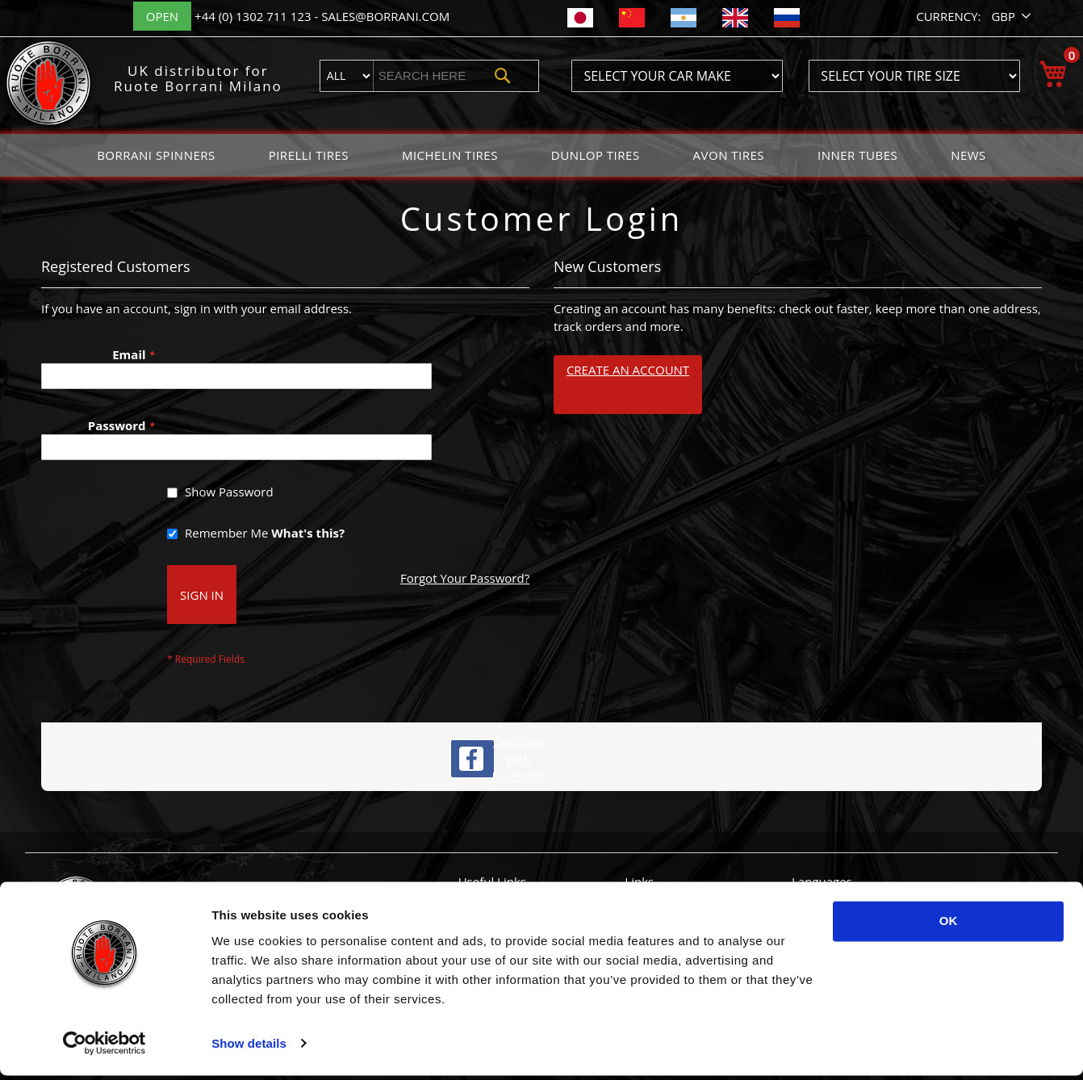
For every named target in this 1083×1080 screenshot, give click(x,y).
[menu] (541, 155)
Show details (248, 1048)
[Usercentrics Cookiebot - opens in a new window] (104, 1048)
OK (948, 926)
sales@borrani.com (385, 16)
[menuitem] (156, 155)
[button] (1012, 16)
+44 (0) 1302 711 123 (254, 16)
